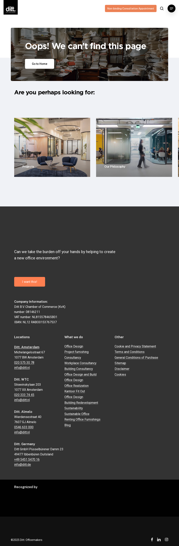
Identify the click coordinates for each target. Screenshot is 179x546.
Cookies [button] (120, 374)
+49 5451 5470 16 (27, 459)
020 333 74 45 (24, 395)
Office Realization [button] (76, 386)
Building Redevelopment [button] (81, 403)
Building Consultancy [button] (78, 369)
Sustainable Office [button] (76, 414)
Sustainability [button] (73, 408)
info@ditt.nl (22, 368)
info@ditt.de (22, 464)
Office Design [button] (73, 346)
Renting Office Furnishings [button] (82, 419)
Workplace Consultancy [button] (80, 363)
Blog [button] (67, 425)
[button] (171, 8)
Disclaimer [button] (122, 369)
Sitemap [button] (120, 363)
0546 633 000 (23, 427)
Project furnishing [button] (76, 352)
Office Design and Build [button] (80, 374)
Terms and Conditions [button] (130, 352)
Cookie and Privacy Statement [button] (135, 346)
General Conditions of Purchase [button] (136, 357)
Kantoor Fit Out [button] (74, 391)
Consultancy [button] (72, 357)
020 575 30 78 (24, 362)
